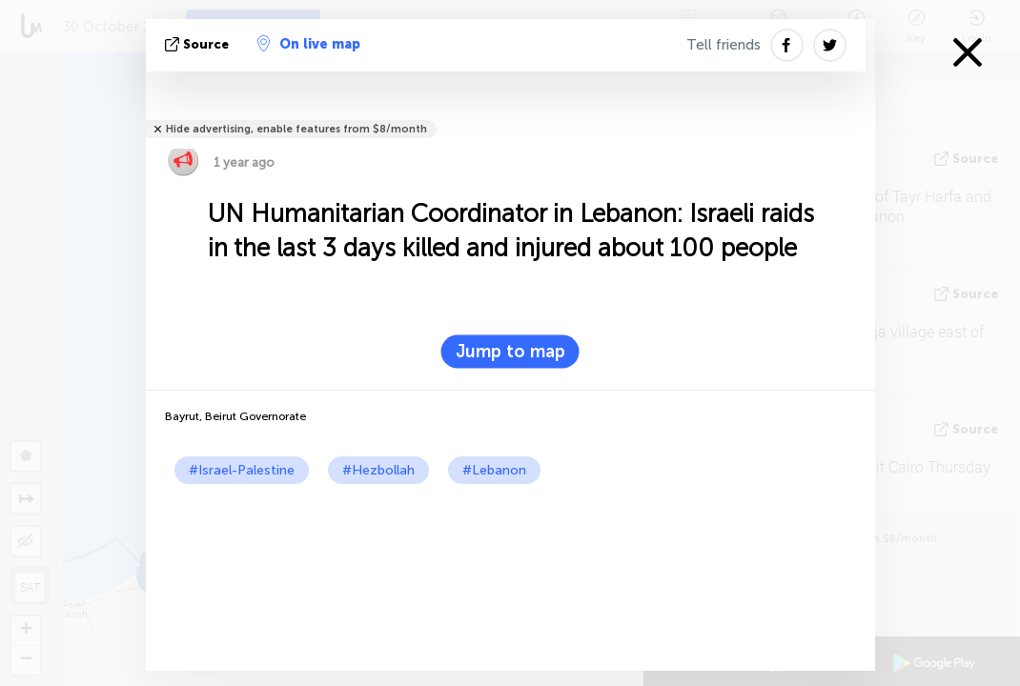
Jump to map (510, 351)
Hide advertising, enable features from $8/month (296, 129)
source (199, 44)
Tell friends (723, 44)
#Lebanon (494, 470)
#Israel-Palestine (242, 470)
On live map (308, 43)
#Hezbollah (378, 470)
